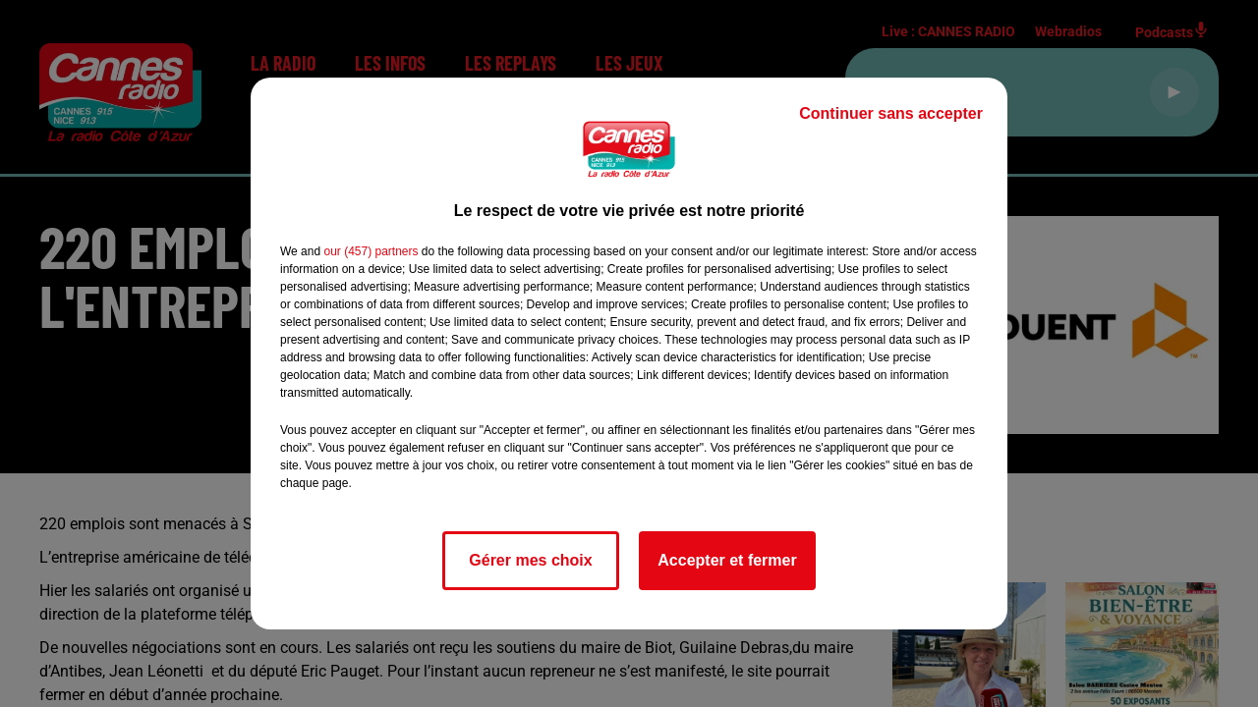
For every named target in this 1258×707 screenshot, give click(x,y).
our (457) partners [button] (370, 251)
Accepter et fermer (727, 560)
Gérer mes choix (530, 560)
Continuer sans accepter (891, 113)
